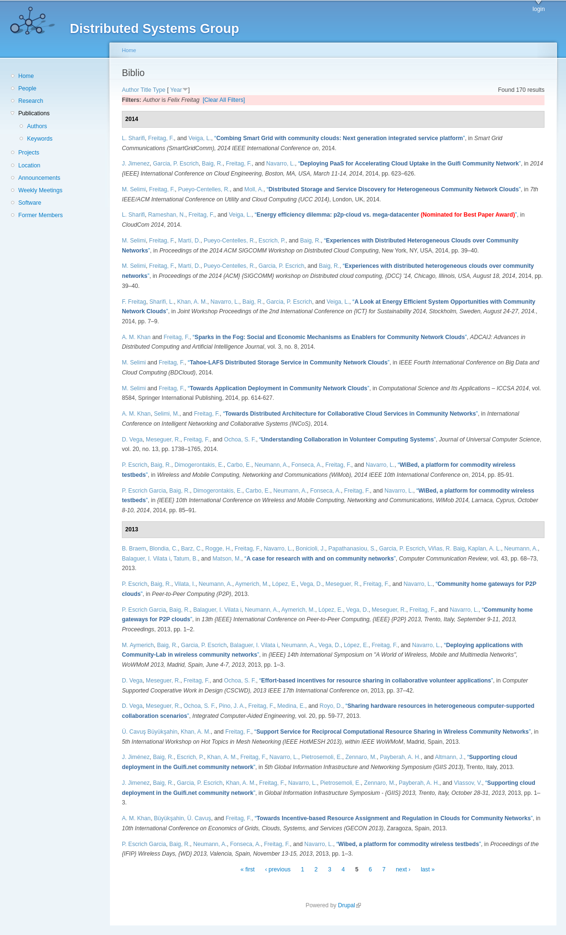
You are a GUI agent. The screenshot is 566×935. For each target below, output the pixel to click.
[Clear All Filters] (224, 100)
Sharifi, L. (161, 301)
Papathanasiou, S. (352, 548)
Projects (28, 152)
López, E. (284, 584)
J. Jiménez (136, 757)
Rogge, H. (218, 548)
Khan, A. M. (192, 301)
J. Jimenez (136, 163)
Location (29, 165)
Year (176, 90)
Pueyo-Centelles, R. (204, 189)
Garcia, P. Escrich (176, 163)
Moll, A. (253, 189)
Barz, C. (191, 548)
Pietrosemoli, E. (322, 757)
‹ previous (277, 869)
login (539, 9)
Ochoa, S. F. (240, 439)
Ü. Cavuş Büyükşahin (149, 731)
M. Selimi (134, 189)
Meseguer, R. (163, 439)
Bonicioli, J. (310, 548)
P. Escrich (134, 465)
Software (29, 202)
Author (130, 90)
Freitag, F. (161, 138)
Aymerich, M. (252, 584)
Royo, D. (331, 706)
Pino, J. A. (232, 706)
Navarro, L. (280, 163)
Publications (34, 113)
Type (159, 90)
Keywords (39, 138)
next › (403, 869)
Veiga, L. (199, 138)
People (27, 88)
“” (339, 138)
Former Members (40, 215)
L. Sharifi (133, 138)
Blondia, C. (163, 548)
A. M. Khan (136, 337)
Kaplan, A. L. (484, 548)
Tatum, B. (186, 558)
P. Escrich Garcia (144, 490)
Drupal (349, 905)
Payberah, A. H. (400, 757)
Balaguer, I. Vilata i (146, 558)
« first (247, 869)
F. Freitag (134, 301)
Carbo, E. (239, 465)
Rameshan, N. (166, 214)
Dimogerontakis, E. (199, 465)
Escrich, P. (272, 240)
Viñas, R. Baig (446, 548)
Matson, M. (226, 558)
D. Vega (132, 439)
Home (25, 76)
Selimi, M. (166, 413)
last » (428, 869)
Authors (37, 126)
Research (30, 101)
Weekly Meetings (40, 190)
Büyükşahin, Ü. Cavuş (182, 818)
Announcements (39, 178)
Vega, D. (311, 584)
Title (146, 90)
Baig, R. (212, 163)
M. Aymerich (138, 645)
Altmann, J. (449, 757)
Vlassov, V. (468, 783)
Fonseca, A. (307, 465)
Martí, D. (189, 240)
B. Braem (134, 548)
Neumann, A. (271, 465)
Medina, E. (291, 706)
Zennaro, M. (361, 757)
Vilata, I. (185, 584)
